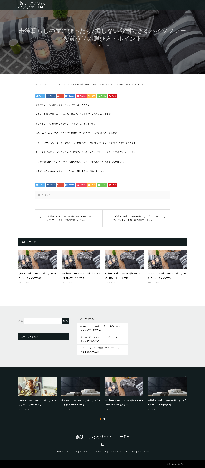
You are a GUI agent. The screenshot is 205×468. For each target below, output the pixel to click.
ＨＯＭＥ (59, 451)
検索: (21, 321)
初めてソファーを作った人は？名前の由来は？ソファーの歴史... (100, 328)
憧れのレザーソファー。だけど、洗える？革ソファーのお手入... (100, 339)
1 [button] (100, 419)
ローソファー (66, 409)
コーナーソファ (115, 451)
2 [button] (104, 419)
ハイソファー (102, 45)
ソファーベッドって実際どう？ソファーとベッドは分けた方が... (100, 350)
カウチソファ (85, 451)
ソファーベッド (24, 409)
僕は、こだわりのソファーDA (32, 5)
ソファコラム (71, 451)
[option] (104, 394)
